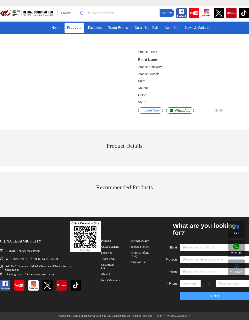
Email (173, 247)
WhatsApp (180, 110)
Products (171, 259)
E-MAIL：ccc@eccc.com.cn (20, 250)
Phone (173, 283)
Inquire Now (150, 110)
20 (219, 110)
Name (173, 271)
